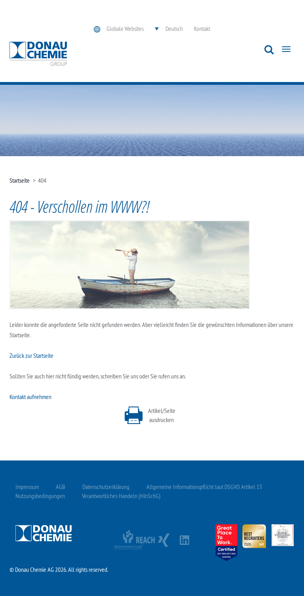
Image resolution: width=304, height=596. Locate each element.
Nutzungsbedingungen (40, 496)
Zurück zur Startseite (31, 355)
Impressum (27, 487)
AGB (60, 487)
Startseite (20, 180)
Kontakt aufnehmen (30, 397)
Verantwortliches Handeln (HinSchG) (121, 496)
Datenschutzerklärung (105, 487)
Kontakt (202, 28)
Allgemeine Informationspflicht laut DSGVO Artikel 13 (204, 487)
